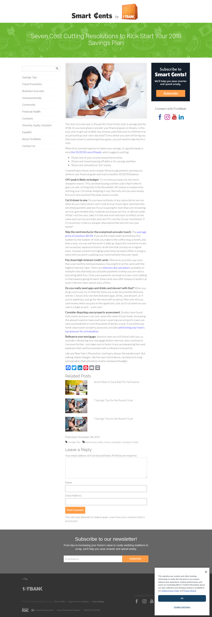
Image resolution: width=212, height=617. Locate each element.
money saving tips (113, 442)
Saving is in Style (130, 442)
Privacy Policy (60, 601)
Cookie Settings (98, 601)
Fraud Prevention (32, 84)
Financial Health (31, 112)
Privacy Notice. (190, 591)
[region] (182, 591)
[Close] (206, 572)
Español (27, 132)
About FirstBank (31, 139)
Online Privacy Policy (170, 591)
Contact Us (28, 146)
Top (25, 578)
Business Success (33, 91)
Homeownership (31, 98)
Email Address (73, 495)
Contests (27, 118)
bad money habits (94, 442)
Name (68, 482)
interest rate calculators (116, 267)
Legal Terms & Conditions (78, 601)
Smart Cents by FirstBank (106, 12)
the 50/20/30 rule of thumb (86, 152)
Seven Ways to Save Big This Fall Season (116, 381)
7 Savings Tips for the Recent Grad (113, 400)
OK (182, 598)
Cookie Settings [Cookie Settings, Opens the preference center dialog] (182, 607)
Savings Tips (29, 77)
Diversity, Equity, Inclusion (37, 125)
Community (28, 105)
